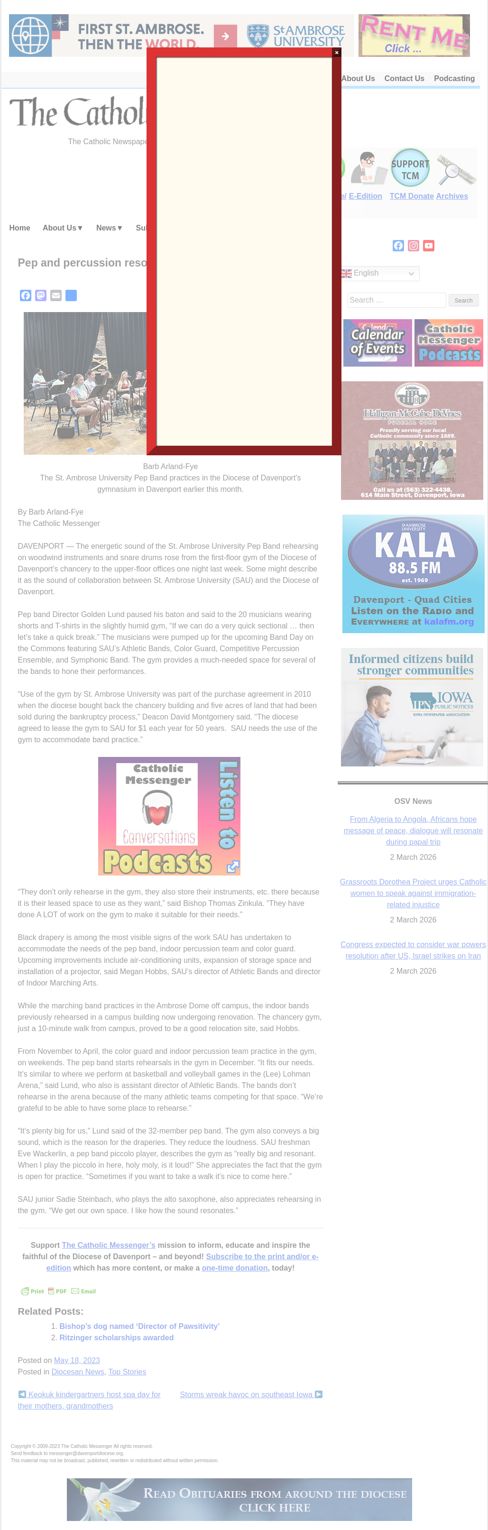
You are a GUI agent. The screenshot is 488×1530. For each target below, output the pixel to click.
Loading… (244, 250)
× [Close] (337, 52)
